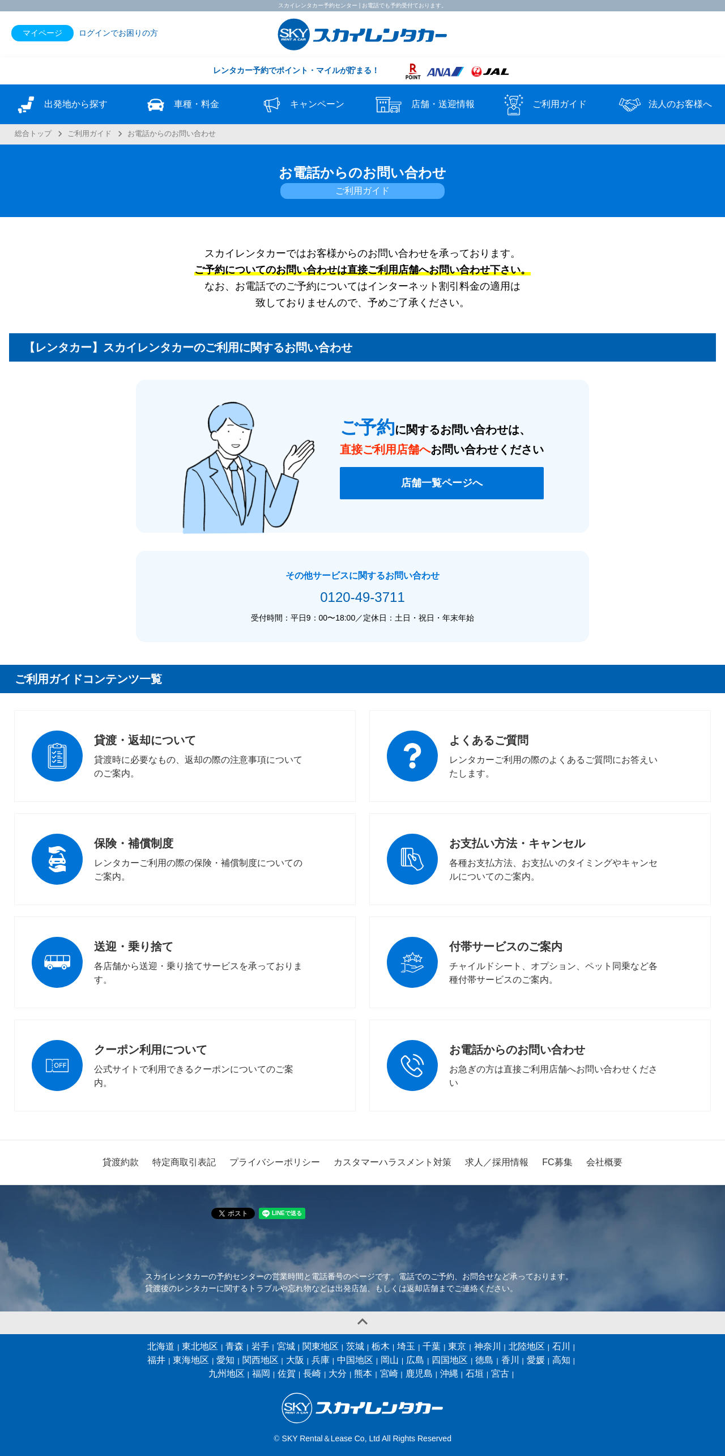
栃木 (381, 1346)
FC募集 (557, 1162)
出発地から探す (61, 104)
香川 (510, 1360)
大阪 (295, 1360)
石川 (561, 1346)
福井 (156, 1360)
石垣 (475, 1373)
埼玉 (406, 1346)
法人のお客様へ (664, 105)
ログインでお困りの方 (118, 32)
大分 (338, 1373)
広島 (415, 1360)
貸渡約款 (121, 1162)
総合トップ (33, 134)
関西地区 (260, 1360)
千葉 (432, 1346)
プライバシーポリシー (274, 1162)
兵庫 (321, 1360)
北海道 (160, 1346)
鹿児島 (419, 1373)
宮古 (500, 1373)
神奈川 (487, 1346)
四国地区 (450, 1360)
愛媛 (536, 1360)
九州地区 (226, 1373)
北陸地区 (527, 1346)
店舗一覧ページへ (442, 483)
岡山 (390, 1360)
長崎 (312, 1373)
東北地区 (200, 1346)
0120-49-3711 (362, 597)
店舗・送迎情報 (423, 105)
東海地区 (191, 1360)
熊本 (363, 1373)
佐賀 (287, 1373)
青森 (234, 1346)
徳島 (484, 1360)
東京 (457, 1346)
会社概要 (604, 1162)
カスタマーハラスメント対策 (392, 1162)
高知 (561, 1360)
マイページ (42, 32)
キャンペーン (301, 104)
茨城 (355, 1346)
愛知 (225, 1360)
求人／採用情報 (496, 1162)
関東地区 (320, 1346)
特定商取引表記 (184, 1162)
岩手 (260, 1346)
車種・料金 (181, 104)
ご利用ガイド (544, 105)
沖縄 (449, 1373)
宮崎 (389, 1373)
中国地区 (355, 1360)
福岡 (261, 1373)
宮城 (286, 1346)
